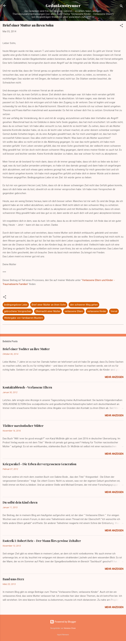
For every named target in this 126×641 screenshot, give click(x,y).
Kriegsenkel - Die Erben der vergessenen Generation (39, 464)
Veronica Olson (70, 628)
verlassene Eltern (74, 311)
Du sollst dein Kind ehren (20, 502)
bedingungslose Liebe (15, 304)
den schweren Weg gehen (84, 304)
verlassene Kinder (96, 311)
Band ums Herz (13, 579)
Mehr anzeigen (114, 377)
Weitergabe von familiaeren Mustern (23, 317)
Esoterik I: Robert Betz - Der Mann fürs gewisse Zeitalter (42, 541)
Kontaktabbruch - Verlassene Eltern (27, 387)
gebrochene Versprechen (17, 311)
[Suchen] (121, 7)
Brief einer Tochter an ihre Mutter (26, 349)
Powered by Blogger (63, 621)
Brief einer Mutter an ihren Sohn (49, 304)
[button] (121, 26)
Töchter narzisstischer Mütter (23, 426)
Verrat (114, 311)
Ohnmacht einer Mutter (48, 311)
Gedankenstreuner (63, 5)
